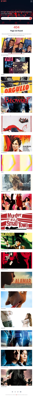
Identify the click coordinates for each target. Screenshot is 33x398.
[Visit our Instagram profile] (15, 391)
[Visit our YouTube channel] (20, 391)
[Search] (15, 18)
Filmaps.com (10, 394)
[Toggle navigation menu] (31, 1)
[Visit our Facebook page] (12, 391)
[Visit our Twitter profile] (18, 391)
